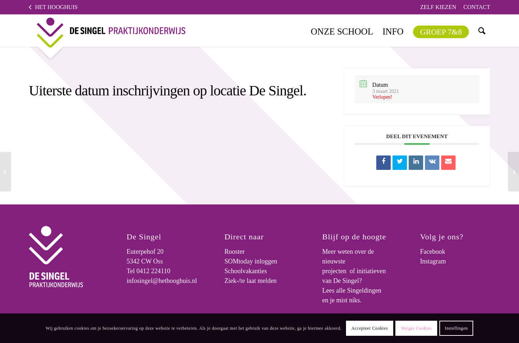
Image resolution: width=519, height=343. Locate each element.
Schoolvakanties (246, 271)
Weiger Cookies (416, 328)
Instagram (433, 261)
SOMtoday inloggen (251, 261)
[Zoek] (482, 30)
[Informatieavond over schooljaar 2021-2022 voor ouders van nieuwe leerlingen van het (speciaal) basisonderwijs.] (5, 171)
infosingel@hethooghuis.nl (162, 280)
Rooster (235, 251)
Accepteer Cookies (369, 328)
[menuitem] (438, 7)
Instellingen (456, 328)
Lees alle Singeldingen (351, 290)
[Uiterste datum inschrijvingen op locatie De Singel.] (513, 171)
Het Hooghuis (56, 7)
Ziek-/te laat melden (251, 280)
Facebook (432, 251)
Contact (476, 7)
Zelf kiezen (438, 7)
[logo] (105, 30)
